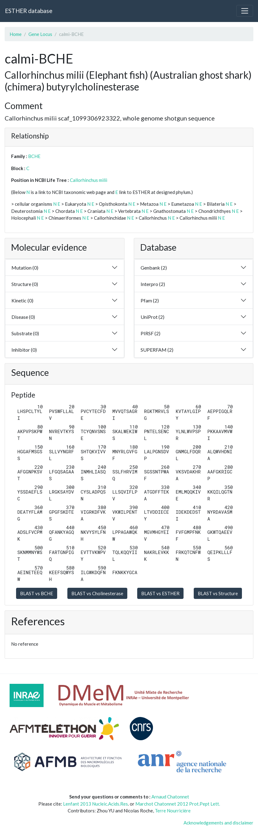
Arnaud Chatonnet (170, 796)
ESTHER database (28, 10)
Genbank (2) (154, 267)
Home (16, 34)
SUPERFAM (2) (157, 350)
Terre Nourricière (173, 810)
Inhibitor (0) (24, 350)
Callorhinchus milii (88, 180)
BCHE (34, 156)
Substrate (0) (25, 333)
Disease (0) (23, 317)
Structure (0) (24, 284)
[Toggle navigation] (244, 11)
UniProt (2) (152, 317)
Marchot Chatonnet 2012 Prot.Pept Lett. (177, 804)
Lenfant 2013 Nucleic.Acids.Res (95, 804)
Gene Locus (40, 34)
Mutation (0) (24, 267)
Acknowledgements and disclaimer (218, 822)
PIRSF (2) (150, 333)
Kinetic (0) (22, 300)
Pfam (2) (150, 300)
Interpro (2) (153, 284)
